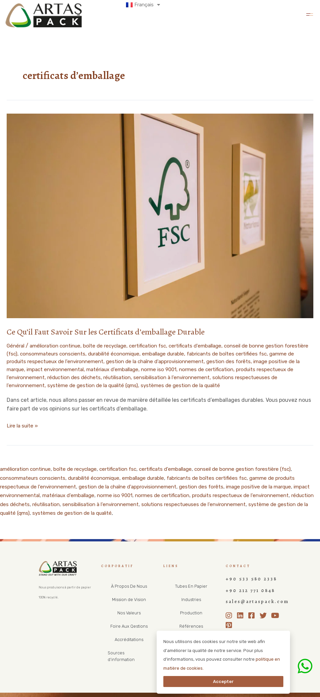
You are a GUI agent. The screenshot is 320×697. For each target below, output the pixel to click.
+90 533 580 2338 (247, 576)
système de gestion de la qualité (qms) (169, 384)
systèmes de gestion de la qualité (262, 384)
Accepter (223, 681)
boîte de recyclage (112, 346)
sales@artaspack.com (252, 597)
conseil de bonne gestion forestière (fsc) (261, 467)
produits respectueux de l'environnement (59, 376)
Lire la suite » (23, 423)
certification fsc (158, 346)
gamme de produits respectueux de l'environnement (83, 361)
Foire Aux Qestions (129, 625)
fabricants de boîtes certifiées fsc (222, 476)
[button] (309, 13)
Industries (191, 598)
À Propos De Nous (129, 585)
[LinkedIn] (242, 610)
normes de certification (273, 368)
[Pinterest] (231, 620)
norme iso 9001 (223, 368)
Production (191, 611)
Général (16, 346)
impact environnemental (110, 368)
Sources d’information (129, 651)
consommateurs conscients (82, 353)
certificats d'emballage (209, 346)
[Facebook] (253, 610)
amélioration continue (59, 346)
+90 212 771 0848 (247, 587)
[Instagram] (231, 610)
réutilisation (188, 376)
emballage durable (202, 353)
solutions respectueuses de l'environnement (62, 384)
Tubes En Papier (191, 585)
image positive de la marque (42, 368)
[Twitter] (265, 610)
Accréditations (129, 638)
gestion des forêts (282, 361)
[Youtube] (276, 610)
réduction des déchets (141, 376)
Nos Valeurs (129, 611)
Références (191, 625)
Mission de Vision (129, 598)
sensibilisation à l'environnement (247, 376)
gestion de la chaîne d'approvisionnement (204, 361)
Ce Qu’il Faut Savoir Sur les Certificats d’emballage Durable (110, 332)
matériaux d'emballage (172, 368)
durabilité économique (148, 353)
